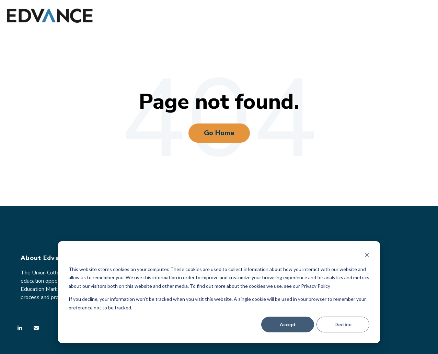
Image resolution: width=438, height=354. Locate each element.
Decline (342, 324)
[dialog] (219, 292)
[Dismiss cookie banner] (367, 256)
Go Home (219, 133)
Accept (288, 324)
